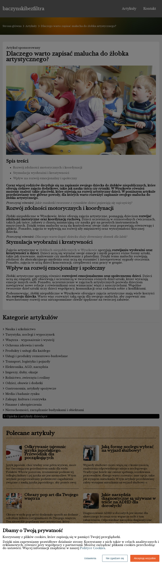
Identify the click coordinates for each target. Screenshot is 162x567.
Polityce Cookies (92, 548)
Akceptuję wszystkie (145, 558)
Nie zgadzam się (115, 558)
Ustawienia (90, 558)
